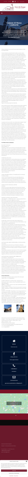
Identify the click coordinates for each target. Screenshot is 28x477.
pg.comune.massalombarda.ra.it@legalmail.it (13, 383)
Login (18, 1)
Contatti (9, 1)
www (14, 344)
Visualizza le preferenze (14, 473)
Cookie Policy (11, 475)
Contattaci (14, 380)
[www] (14, 340)
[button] (26, 461)
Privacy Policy (16, 475)
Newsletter (22, 1)
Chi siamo (5, 1)
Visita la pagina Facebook (14, 359)
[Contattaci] (14, 377)
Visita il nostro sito (14, 346)
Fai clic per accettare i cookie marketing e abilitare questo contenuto (14, 403)
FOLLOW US (14, 357)
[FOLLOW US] (14, 353)
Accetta (14, 470)
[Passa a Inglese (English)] (18, 415)
